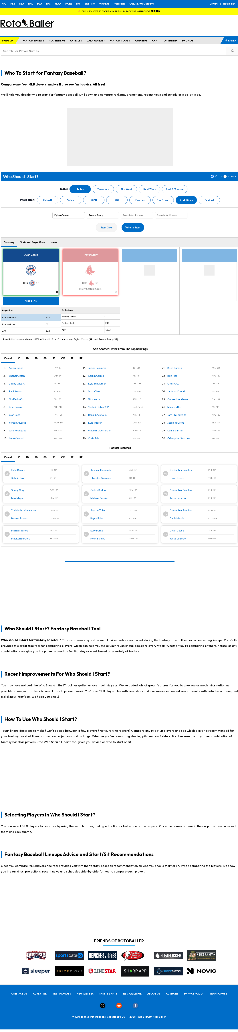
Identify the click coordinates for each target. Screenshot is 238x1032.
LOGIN (214, 3)
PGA (39, 3)
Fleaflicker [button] (163, 200)
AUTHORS (172, 993)
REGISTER (229, 3)
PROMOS (187, 40)
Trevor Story (90, 254)
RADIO (230, 40)
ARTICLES (76, 40)
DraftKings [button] (186, 200)
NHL (30, 3)
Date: (64, 189)
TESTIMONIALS (61, 993)
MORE (68, 3)
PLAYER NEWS (57, 40)
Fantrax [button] (140, 200)
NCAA (58, 3)
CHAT (155, 40)
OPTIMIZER (170, 40)
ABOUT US (153, 993)
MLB (12, 3)
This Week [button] (126, 189)
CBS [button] (117, 200)
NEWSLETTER (85, 993)
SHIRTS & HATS (108, 993)
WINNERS (104, 3)
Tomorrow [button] (103, 189)
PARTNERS (119, 3)
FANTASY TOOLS (120, 40)
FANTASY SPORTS (33, 40)
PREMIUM (7, 40)
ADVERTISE (40, 993)
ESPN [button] (94, 200)
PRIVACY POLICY (194, 993)
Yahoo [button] (70, 200)
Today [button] (80, 189)
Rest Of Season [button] (174, 189)
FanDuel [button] (209, 200)
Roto (218, 176)
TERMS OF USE (218, 993)
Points (231, 176)
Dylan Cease (31, 254)
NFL (4, 3)
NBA (21, 3)
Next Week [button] (149, 189)
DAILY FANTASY (96, 40)
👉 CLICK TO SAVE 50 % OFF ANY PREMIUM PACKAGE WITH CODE (119, 11)
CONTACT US (19, 993)
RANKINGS (141, 40)
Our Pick (31, 301)
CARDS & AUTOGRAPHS (141, 3)
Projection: (27, 200)
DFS (78, 3)
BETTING (90, 3)
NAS (48, 3)
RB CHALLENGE (132, 993)
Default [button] (47, 200)
